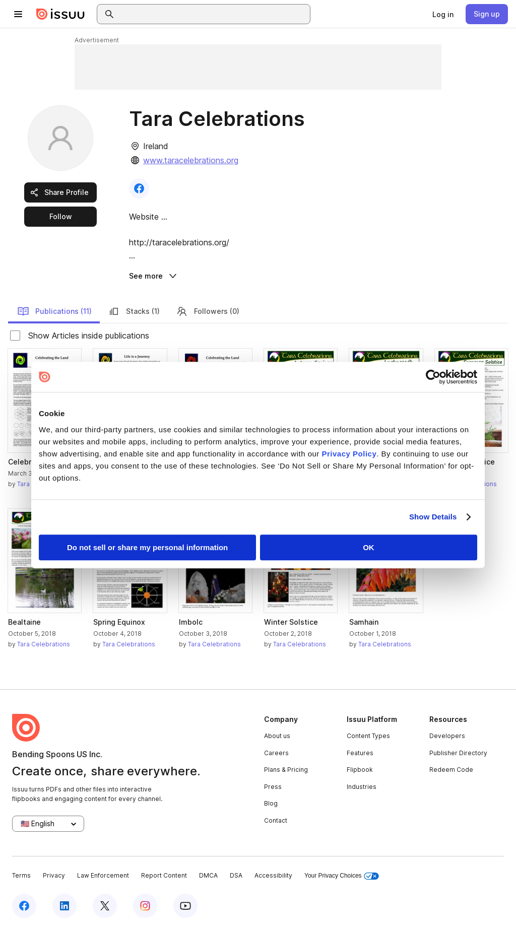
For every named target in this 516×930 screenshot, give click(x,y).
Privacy (54, 875)
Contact (275, 820)
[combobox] (212, 14)
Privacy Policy (349, 453)
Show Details (433, 516)
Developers (447, 736)
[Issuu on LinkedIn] (64, 906)
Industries (361, 786)
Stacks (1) (134, 311)
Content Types (368, 736)
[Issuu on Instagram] (145, 906)
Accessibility (273, 875)
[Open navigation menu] (18, 14)
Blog (271, 803)
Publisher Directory (458, 753)
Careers (276, 753)
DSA (236, 875)
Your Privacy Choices (341, 876)
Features (360, 753)
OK (368, 547)
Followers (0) (207, 311)
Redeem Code (451, 769)
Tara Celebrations (43, 644)
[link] (443, 14)
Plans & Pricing (286, 769)
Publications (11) (54, 311)
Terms (21, 875)
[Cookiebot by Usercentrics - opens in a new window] (433, 376)
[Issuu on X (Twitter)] (105, 906)
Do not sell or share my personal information (147, 547)
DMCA (208, 875)
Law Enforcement (103, 875)
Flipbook (360, 769)
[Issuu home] (60, 14)
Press (273, 786)
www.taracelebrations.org (190, 160)
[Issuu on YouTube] (185, 906)
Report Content (164, 875)
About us (277, 736)
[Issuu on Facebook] (24, 906)
